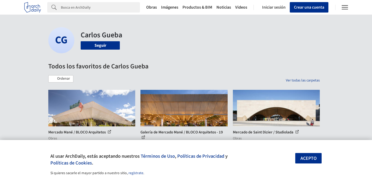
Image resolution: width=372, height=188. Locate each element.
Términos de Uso (158, 156)
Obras (151, 7)
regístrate (135, 173)
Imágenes (169, 7)
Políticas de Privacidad (200, 156)
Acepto (308, 158)
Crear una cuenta (309, 7)
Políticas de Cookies (71, 163)
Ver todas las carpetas (303, 80)
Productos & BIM (197, 7)
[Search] (100, 7)
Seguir (100, 45)
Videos (241, 7)
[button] (60, 79)
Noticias (223, 7)
